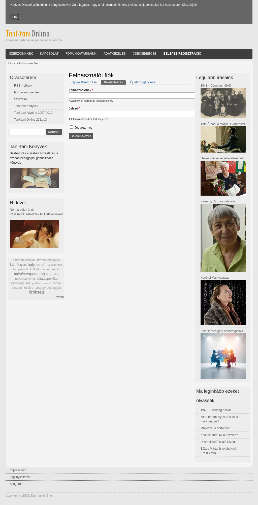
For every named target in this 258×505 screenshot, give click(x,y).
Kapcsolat (49, 53)
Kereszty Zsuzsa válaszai (218, 201)
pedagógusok (20, 283)
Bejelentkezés (115, 82)
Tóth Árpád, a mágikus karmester (223, 124)
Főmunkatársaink (81, 53)
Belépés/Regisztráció (182, 53)
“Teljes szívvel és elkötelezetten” (222, 158)
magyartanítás (50, 269)
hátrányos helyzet (25, 264)
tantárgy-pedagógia (48, 288)
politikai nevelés (41, 283)
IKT (43, 265)
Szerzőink (20, 99)
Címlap (12, 63)
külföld (34, 269)
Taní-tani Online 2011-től (30, 119)
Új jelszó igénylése (142, 82)
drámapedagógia (48, 260)
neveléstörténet (25, 278)
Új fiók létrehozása (84, 82)
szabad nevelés (22, 288)
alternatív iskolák (24, 260)
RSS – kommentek (26, 92)
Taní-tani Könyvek (26, 106)
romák (57, 283)
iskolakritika (55, 264)
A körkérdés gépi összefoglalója (222, 331)
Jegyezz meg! (84, 127)
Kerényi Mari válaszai (215, 277)
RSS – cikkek (23, 85)
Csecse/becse (144, 53)
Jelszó (74, 108)
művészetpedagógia (31, 274)
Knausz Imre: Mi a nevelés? (219, 435)
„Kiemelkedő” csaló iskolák (218, 442)
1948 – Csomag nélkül (216, 85)
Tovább (59, 297)
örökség (36, 292)
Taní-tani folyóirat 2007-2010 (33, 113)
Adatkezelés (115, 53)
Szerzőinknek (21, 53)
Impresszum (18, 470)
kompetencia (20, 269)
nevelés (54, 274)
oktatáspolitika (47, 278)
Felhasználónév (81, 90)
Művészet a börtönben (216, 428)
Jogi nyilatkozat (20, 477)
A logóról (16, 484)
